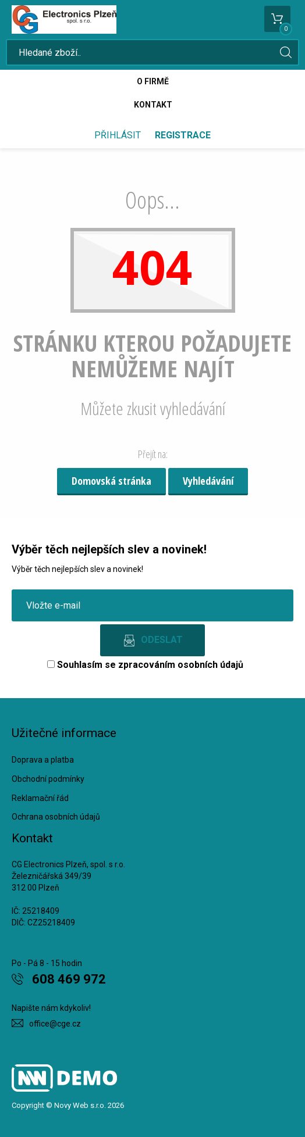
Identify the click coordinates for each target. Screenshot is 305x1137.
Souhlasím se (145, 664)
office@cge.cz (55, 1023)
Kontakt (153, 104)
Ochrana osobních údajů (56, 816)
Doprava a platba (43, 759)
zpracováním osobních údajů (180, 664)
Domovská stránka (111, 481)
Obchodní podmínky (48, 779)
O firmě (153, 81)
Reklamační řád (40, 798)
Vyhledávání (208, 481)
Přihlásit (117, 135)
